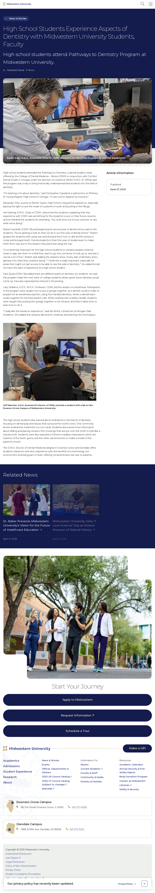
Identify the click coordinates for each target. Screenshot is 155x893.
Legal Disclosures (15, 861)
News (31, 70)
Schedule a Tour (77, 731)
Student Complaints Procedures (23, 874)
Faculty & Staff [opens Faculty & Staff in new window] (89, 773)
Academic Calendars (131, 764)
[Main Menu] (151, 4)
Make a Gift (137, 748)
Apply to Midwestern (77, 699)
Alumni (85, 764)
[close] (144, 884)
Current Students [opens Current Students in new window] (90, 768)
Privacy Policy (13, 870)
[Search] (142, 4)
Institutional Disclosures (18, 853)
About (7, 782)
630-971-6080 (79, 807)
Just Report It (13, 857)
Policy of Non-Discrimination (21, 866)
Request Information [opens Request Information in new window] (76, 715)
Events (46, 764)
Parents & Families (91, 781)
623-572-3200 (77, 829)
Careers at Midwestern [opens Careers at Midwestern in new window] (132, 781)
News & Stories (17, 18)
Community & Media (92, 777)
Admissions (11, 766)
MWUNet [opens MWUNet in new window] (47, 788)
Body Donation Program (133, 776)
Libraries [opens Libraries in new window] (124, 785)
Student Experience (17, 771)
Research (10, 777)
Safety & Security (129, 789)
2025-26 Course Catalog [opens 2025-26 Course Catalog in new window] (56, 776)
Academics (11, 760)
